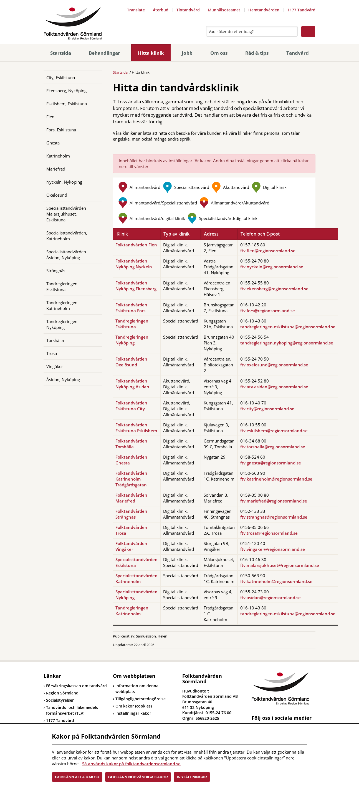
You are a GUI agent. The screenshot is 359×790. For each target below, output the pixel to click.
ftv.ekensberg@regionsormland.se (274, 288)
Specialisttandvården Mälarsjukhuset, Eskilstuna (66, 213)
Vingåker (54, 366)
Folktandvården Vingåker (131, 546)
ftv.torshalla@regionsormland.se (272, 446)
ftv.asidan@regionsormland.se (270, 597)
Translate (136, 9)
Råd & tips (257, 53)
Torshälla (55, 340)
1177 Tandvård (301, 9)
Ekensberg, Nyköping (66, 90)
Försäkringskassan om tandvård (75, 685)
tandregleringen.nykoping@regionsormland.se (286, 343)
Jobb (187, 53)
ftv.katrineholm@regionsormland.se (276, 479)
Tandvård (297, 53)
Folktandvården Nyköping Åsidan (132, 383)
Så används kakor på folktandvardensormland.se (131, 763)
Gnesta (53, 143)
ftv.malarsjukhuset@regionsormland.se (279, 565)
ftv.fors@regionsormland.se (267, 310)
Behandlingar (104, 53)
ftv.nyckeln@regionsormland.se (271, 266)
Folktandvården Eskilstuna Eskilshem (136, 427)
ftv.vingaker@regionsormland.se (272, 549)
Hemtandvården (263, 9)
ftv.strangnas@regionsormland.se (273, 517)
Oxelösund (56, 195)
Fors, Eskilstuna (61, 129)
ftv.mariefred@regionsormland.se (273, 501)
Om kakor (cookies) (133, 706)
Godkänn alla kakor (77, 777)
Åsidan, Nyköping (63, 379)
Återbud (160, 9)
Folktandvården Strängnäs (131, 514)
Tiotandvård (188, 9)
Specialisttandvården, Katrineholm (66, 235)
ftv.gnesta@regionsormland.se (270, 463)
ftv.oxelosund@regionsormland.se (274, 365)
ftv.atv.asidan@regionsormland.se (274, 386)
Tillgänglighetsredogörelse (140, 698)
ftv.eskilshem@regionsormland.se (274, 430)
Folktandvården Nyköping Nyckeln (133, 263)
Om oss (218, 53)
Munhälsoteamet (224, 9)
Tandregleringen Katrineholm (61, 305)
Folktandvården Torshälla (131, 443)
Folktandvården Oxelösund (131, 362)
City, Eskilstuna (60, 77)
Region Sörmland (61, 693)
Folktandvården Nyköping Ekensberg (135, 285)
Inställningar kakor (133, 713)
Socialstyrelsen (59, 700)
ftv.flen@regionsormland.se (267, 250)
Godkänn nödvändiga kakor (138, 777)
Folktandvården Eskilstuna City (131, 405)
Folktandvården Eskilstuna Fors (131, 307)
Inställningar (192, 777)
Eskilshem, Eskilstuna (66, 103)
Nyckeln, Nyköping (64, 182)
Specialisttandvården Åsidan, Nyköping (66, 254)
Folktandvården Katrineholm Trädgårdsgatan (131, 479)
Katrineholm (58, 156)
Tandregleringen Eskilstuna (61, 286)
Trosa (51, 353)
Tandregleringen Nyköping (61, 324)
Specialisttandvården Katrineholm (136, 578)
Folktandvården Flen (136, 245)
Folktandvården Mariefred (131, 498)
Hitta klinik (151, 53)
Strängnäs (55, 270)
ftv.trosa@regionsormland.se (269, 533)
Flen (50, 116)
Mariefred (55, 169)
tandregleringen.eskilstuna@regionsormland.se (287, 326)
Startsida (60, 53)
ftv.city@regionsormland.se (267, 408)
